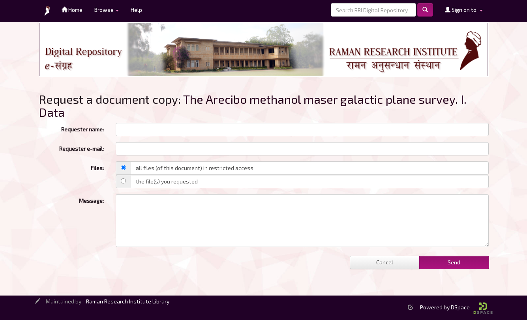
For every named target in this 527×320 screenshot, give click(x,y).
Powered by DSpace (456, 307)
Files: (97, 168)
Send (454, 262)
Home (72, 9)
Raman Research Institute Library (127, 301)
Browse (106, 9)
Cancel (384, 262)
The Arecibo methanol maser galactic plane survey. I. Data (253, 105)
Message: (91, 200)
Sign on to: (464, 9)
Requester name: (82, 129)
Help (136, 9)
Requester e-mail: (81, 148)
